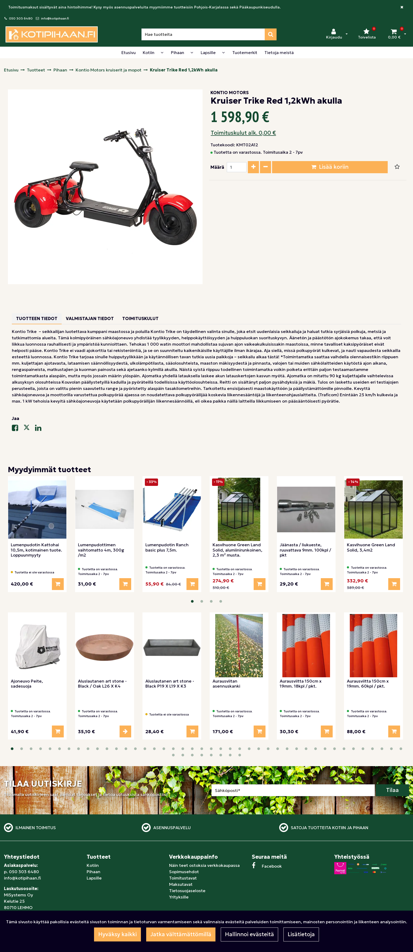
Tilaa (392, 790)
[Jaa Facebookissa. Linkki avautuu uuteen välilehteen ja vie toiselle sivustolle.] (17, 429)
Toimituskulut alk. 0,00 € (243, 132)
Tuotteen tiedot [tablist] (36, 318)
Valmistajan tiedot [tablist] (90, 318)
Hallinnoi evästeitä (249, 934)
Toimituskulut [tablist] (140, 318)
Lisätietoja (301, 934)
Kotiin (93, 865)
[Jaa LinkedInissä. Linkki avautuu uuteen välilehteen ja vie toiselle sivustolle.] (40, 429)
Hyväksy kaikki (117, 934)
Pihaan (93, 871)
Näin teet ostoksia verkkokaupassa (204, 865)
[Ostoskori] (394, 34)
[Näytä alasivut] (162, 52)
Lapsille (94, 878)
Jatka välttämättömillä (180, 934)
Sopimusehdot (184, 871)
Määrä (217, 167)
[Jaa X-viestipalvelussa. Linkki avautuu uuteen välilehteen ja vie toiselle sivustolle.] (29, 429)
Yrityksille (179, 897)
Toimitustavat (183, 878)
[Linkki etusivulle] (52, 34)
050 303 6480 (21, 18)
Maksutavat (181, 884)
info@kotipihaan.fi (55, 18)
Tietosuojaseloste (187, 890)
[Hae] (203, 34)
